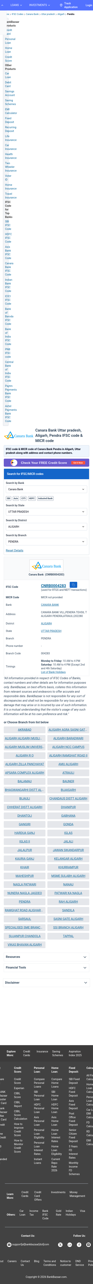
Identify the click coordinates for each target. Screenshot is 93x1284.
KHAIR (24, 867)
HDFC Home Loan (55, 1108)
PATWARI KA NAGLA (68, 893)
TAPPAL (68, 936)
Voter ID (8, 177)
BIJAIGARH (68, 790)
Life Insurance (11, 138)
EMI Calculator (11, 111)
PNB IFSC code (8, 353)
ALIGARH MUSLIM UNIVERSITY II (24, 747)
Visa (82, 1210)
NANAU (68, 884)
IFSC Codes (17, 14)
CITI (23, 498)
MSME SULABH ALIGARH (68, 876)
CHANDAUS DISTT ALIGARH (68, 798)
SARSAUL (24, 919)
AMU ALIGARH (68, 764)
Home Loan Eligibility (56, 1150)
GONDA (68, 824)
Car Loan (8, 75)
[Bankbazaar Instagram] (88, 1245)
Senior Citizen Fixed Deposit (73, 1135)
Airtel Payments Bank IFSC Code (11, 414)
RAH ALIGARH (68, 901)
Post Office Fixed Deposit (73, 1119)
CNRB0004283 (53, 586)
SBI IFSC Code (8, 225)
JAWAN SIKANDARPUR (68, 850)
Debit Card (8, 84)
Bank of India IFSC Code (8, 337)
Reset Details (14, 550)
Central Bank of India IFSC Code (9, 371)
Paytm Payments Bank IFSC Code (11, 393)
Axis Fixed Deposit (73, 1104)
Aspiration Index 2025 (75, 1053)
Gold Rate (58, 1212)
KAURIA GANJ (24, 858)
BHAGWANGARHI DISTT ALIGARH (24, 790)
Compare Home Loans (56, 1083)
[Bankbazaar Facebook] (79, 1245)
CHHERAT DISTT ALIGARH (24, 807)
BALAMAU (25, 781)
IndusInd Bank (45, 498)
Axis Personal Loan (39, 1121)
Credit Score (17, 1081)
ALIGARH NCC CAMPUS (68, 747)
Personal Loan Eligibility (39, 1133)
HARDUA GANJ (24, 833)
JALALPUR (24, 850)
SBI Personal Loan (39, 1095)
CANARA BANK (50, 604)
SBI (8, 498)
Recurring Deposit (10, 129)
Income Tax (33, 1212)
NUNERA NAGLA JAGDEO (25, 893)
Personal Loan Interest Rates (39, 1148)
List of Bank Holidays (53, 672)
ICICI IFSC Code (8, 300)
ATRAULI (68, 773)
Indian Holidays (71, 1212)
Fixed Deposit (9, 120)
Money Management (77, 1194)
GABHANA (68, 815)
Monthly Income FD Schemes (74, 1168)
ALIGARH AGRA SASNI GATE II (68, 730)
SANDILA (68, 910)
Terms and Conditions (49, 1263)
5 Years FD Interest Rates (73, 1152)
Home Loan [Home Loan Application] (8, 50)
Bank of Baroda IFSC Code (9, 316)
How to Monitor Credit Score (18, 1146)
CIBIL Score (17, 1095)
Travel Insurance (11, 195)
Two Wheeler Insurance (11, 167)
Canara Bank (32, 14)
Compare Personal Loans (39, 1083)
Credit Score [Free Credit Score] (8, 59)
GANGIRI (24, 824)
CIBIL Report (18, 1104)
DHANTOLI (24, 815)
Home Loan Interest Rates (55, 1135)
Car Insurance (11, 147)
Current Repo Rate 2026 (55, 1165)
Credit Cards (26, 1053)
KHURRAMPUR (68, 867)
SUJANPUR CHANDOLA (25, 936)
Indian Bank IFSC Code (8, 285)
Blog (36, 1261)
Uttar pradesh (48, 14)
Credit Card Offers (38, 1196)
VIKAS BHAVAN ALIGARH (25, 944)
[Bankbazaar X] (60, 1245)
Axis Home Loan (55, 1121)
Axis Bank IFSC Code (8, 252)
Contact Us (25, 1263)
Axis (16, 498)
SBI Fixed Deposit (74, 1081)
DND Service (79, 1263)
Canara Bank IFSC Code (9, 269)
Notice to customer (65, 1263)
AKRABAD (24, 730)
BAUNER (68, 781)
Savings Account (10, 93)
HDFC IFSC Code (8, 238)
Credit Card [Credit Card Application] (8, 32)
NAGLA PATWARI (24, 884)
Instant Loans (38, 1161)
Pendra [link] (70, 14)
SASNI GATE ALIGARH (68, 919)
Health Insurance (11, 156)
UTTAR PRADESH (51, 630)
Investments (58, 1192)
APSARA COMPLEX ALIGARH (24, 773)
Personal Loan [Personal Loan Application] (10, 41)
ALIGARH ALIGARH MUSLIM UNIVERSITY (24, 738)
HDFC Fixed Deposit (73, 1092)
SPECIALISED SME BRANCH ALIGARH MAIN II (24, 927)
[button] (73, 585)
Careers (12, 1261)
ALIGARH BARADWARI (68, 738)
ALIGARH (46, 623)
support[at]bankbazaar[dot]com (28, 1245)
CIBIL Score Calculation (20, 1115)
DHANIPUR (68, 807)
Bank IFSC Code (45, 1214)
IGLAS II (24, 841)
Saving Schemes (10, 102)
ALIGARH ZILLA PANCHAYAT (24, 764)
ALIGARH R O (25, 755)
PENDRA (24, 901)
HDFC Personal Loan (39, 1108)
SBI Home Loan (55, 1095)
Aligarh (61, 14)
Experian (19, 1088)
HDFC (32, 498)
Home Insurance (11, 186)
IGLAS (68, 833)
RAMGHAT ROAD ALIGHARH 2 (24, 910)
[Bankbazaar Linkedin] (70, 1245)
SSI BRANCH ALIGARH (68, 927)
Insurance (42, 1051)
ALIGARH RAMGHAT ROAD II (68, 755)
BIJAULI (24, 798)
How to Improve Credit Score (19, 1130)
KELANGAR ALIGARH (68, 858)
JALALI (68, 841)
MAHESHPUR (25, 876)
